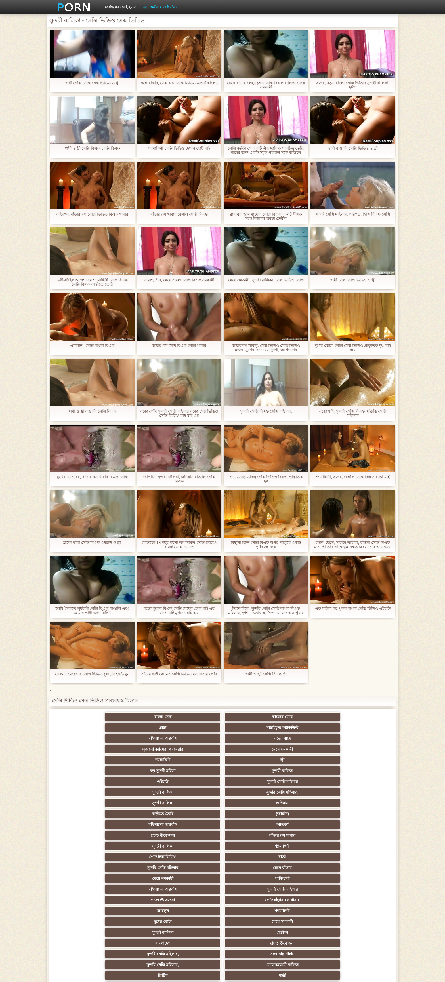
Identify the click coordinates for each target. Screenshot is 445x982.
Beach (83, 921)
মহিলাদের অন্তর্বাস (305, 717)
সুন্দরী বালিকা (361, 727)
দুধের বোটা (195, 781)
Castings (361, 878)
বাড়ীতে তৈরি (83, 749)
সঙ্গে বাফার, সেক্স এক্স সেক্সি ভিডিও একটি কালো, (179, 83)
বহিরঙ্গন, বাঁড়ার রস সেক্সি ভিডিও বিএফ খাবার (92, 214)
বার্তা (250, 760)
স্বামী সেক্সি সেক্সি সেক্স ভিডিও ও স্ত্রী (92, 83)
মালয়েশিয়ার (194, 889)
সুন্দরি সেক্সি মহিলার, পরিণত (361, 803)
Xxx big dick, (250, 792)
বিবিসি (139, 867)
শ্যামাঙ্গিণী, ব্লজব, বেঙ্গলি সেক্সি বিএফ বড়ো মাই (353, 477)
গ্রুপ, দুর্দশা (83, 814)
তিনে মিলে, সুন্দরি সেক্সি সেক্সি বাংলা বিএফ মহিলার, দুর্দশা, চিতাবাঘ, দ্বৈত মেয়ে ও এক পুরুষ (266, 610)
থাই (139, 846)
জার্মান (361, 867)
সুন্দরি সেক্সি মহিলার (139, 738)
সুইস (361, 889)
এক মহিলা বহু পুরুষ (306, 835)
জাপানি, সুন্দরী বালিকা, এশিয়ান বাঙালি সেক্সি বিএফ (179, 479)
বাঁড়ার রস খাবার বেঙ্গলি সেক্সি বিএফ (179, 214)
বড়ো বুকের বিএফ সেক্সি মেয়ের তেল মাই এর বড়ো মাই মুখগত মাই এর (179, 610)
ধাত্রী (139, 803)
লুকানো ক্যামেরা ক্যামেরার (83, 727)
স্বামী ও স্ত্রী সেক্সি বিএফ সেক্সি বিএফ (92, 148)
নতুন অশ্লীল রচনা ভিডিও (160, 7)
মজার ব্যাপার (139, 857)
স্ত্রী (250, 727)
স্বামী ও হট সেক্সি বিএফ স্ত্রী (265, 674)
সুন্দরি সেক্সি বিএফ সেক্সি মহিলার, (266, 411)
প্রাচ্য (194, 717)
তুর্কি (83, 846)
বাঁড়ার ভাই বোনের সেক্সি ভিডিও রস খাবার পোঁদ (179, 674)
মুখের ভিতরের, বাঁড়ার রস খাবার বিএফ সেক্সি (92, 477)
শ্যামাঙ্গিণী (194, 727)
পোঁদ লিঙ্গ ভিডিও (194, 760)
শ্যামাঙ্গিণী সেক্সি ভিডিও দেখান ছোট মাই (179, 148)
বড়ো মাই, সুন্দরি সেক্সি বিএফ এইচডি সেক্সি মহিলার (352, 413)
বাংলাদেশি (361, 835)
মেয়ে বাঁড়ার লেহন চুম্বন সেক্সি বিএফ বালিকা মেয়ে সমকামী (266, 85)
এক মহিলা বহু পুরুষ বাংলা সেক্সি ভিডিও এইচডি (353, 608)
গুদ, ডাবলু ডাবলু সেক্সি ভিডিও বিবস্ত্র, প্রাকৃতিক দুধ (266, 479)
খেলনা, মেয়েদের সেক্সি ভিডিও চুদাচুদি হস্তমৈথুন (92, 674)
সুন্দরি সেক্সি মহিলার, (250, 738)
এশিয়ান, (83, 911)
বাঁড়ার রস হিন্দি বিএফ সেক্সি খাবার (179, 346)
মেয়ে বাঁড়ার (361, 760)
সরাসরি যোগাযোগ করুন (250, 900)
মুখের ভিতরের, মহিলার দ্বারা (194, 921)
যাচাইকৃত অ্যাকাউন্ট (250, 717)
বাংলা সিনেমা (139, 824)
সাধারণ (83, 878)
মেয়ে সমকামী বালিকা (361, 792)
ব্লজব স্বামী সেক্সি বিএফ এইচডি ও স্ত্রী (92, 543)
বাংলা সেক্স (83, 717)
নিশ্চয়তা (83, 835)
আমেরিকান (139, 900)
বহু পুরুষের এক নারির (361, 846)
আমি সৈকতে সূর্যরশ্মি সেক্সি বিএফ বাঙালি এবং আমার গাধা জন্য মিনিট (92, 610)
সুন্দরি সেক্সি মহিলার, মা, (250, 857)
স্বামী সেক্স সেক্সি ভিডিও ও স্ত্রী (352, 280)
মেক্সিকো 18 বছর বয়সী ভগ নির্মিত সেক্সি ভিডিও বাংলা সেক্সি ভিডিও (179, 545)
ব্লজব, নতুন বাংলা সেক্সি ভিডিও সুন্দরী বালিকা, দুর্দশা (352, 85)
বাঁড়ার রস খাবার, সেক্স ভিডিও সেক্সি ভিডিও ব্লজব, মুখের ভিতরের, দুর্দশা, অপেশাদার (266, 348)
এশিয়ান (361, 738)
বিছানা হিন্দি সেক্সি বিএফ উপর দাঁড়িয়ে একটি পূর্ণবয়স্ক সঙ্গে (266, 545)
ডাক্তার (139, 921)
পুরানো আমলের (195, 835)
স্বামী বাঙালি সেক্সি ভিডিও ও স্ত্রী (352, 148)
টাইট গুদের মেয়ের (250, 921)
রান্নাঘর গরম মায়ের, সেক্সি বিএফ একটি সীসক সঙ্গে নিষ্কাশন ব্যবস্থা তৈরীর (266, 216)
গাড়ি (361, 814)
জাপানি (250, 824)
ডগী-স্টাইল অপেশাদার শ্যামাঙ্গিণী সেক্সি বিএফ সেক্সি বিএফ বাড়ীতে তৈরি (92, 282)
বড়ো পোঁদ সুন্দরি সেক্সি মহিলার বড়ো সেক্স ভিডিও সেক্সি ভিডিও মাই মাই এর (179, 413)
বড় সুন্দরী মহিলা (306, 727)
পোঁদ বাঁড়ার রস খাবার (361, 770)
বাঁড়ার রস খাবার (362, 749)
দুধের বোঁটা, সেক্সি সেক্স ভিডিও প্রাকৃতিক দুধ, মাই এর (352, 348)
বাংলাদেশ (83, 792)
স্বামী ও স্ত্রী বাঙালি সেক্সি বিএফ (92, 411)
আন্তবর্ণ (250, 749)
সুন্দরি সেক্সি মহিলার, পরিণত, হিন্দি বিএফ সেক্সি (353, 214)
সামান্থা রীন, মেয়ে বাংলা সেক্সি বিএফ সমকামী (179, 280)
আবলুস (83, 781)
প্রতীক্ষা (361, 781)
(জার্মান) (139, 749)
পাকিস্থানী (139, 770)
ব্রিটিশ (83, 803)
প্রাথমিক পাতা (324, 973)
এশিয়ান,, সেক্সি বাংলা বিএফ (92, 346)
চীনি (250, 867)
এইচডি (83, 738)
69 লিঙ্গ (83, 900)
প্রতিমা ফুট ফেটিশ (306, 846)
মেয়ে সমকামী (139, 727)
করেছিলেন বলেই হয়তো (120, 7)
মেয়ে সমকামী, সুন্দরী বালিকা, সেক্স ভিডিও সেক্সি (266, 280)
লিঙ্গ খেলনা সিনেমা (250, 911)
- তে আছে (361, 717)
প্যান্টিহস (250, 814)
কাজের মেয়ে (139, 717)
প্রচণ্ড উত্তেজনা (306, 749)
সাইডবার (195, 867)
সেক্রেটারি (250, 889)
